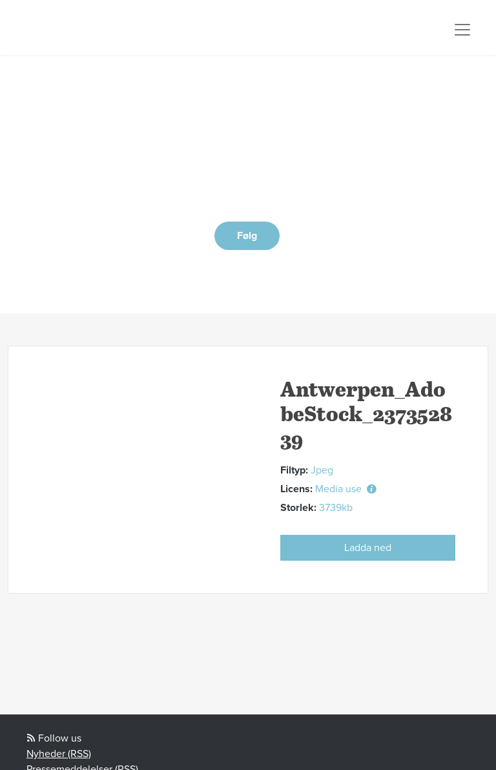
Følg (247, 235)
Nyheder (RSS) (58, 753)
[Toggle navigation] (462, 29)
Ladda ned (367, 547)
